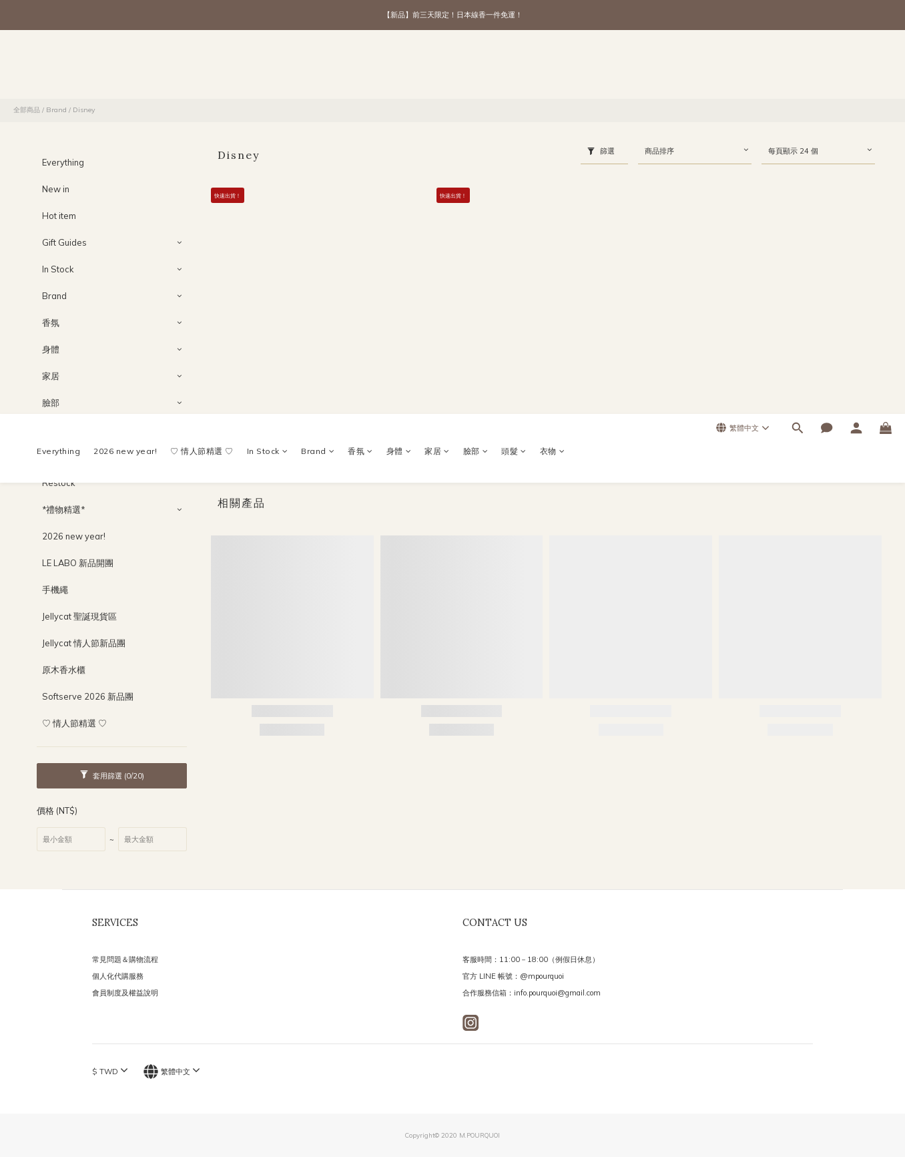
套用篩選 (112, 775)
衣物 (552, 67)
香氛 (360, 67)
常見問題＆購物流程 (125, 959)
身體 (399, 67)
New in (55, 189)
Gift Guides (64, 242)
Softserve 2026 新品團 (87, 696)
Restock (58, 482)
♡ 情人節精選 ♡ (202, 67)
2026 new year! (125, 67)
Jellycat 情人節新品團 (83, 643)
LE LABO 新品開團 (77, 562)
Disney (84, 109)
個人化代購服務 (117, 976)
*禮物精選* (63, 509)
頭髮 (514, 67)
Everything (58, 67)
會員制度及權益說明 (125, 992)
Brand (317, 67)
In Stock (267, 67)
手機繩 (55, 589)
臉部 (476, 67)
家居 (437, 67)
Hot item (59, 215)
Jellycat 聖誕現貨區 (79, 616)
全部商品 (26, 109)
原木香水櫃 (63, 669)
